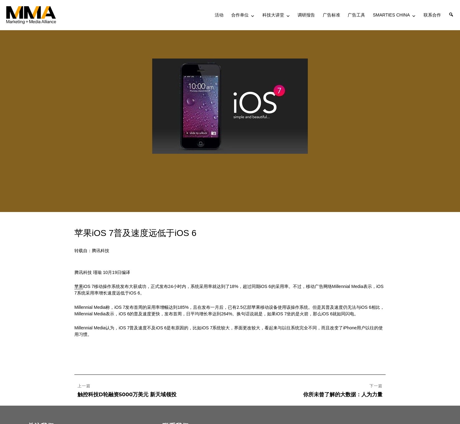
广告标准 (331, 14)
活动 (219, 14)
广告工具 (356, 14)
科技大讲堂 (273, 14)
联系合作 (432, 14)
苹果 (78, 286)
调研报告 (306, 14)
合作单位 (240, 14)
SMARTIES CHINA (391, 14)
